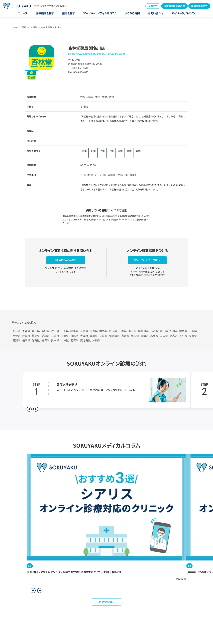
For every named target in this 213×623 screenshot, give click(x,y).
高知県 (16, 340)
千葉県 (123, 331)
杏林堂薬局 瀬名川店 (51, 27)
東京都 (132, 331)
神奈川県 (143, 331)
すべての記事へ (106, 602)
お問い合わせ (156, 13)
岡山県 (145, 336)
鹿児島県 (85, 340)
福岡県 (26, 340)
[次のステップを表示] (35, 409)
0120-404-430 (67, 260)
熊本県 (55, 340)
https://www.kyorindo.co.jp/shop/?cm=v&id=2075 (95, 53)
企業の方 (153, 6)
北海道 (16, 331)
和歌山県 (114, 336)
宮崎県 (74, 340)
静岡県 (33, 27)
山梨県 (193, 331)
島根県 (135, 336)
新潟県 (154, 331)
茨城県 (84, 331)
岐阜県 (26, 336)
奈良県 (103, 336)
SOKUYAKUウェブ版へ (147, 260)
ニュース (23, 13)
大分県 (65, 340)
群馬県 (103, 331)
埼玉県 (113, 331)
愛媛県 (193, 336)
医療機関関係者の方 (174, 6)
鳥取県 (125, 336)
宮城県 (45, 331)
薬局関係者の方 (199, 6)
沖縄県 (96, 340)
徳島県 (174, 336)
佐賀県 (36, 340)
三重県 (55, 336)
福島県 (74, 331)
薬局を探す (68, 13)
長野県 (16, 336)
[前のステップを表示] (29, 409)
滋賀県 (65, 336)
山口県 (164, 336)
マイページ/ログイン (183, 13)
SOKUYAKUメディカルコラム (100, 13)
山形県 (65, 331)
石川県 (174, 331)
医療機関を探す (45, 13)
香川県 (183, 336)
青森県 (26, 331)
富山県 (164, 331)
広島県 (154, 336)
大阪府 (84, 336)
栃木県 (94, 331)
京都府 (74, 336)
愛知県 (45, 336)
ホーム (15, 27)
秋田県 (55, 331)
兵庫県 (94, 336)
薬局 (24, 27)
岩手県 (36, 331)
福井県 (183, 331)
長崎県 (45, 340)
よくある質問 (132, 13)
